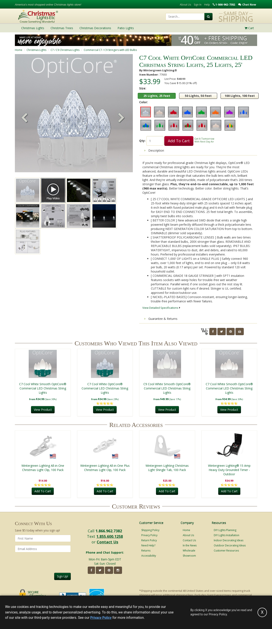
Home (18, 50)
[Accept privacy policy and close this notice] (262, 612)
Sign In (197, 4)
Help (207, 4)
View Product (43, 410)
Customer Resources (226, 550)
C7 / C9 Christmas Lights (65, 50)
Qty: (142, 141)
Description (154, 150)
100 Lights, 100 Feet (240, 96)
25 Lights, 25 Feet (156, 96)
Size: (142, 88)
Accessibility (148, 555)
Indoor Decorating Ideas (228, 540)
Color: (143, 102)
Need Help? (148, 545)
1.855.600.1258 (109, 536)
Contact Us (107, 541)
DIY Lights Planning (225, 530)
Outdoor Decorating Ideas (230, 545)
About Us (185, 4)
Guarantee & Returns (160, 319)
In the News (190, 545)
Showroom (189, 555)
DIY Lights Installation (226, 535)
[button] (121, 118)
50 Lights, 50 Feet (198, 96)
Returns (145, 550)
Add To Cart (179, 140)
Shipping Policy (150, 530)
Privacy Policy (149, 535)
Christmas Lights (36, 50)
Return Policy (149, 540)
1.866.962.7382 (108, 530)
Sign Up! (62, 576)
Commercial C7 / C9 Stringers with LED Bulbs (110, 50)
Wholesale (189, 550)
